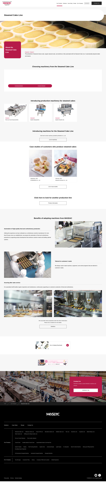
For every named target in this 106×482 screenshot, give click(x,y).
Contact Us (96, 3)
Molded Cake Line (60, 432)
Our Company (79, 3)
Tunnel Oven (17, 443)
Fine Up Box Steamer (31, 438)
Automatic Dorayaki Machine (37, 454)
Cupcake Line (82, 432)
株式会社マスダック (53, 415)
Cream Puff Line (39, 432)
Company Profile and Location (43, 460)
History (33, 460)
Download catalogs (18, 478)
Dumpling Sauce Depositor (20, 449)
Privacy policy (6, 478)
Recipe (74, 3)
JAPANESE (86, 3)
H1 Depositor (66, 447)
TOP (5, 404)
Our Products (58, 3)
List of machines (53, 139)
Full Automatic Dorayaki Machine (22, 454)
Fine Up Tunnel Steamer (20, 438)
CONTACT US (85, 391)
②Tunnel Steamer (41, 85)
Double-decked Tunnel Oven (28, 443)
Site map (12, 478)
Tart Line (67, 432)
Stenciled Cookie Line (49, 432)
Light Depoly (58, 447)
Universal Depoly (50, 447)
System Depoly (18, 447)
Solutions (64, 3)
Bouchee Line (74, 432)
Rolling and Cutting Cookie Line (30, 434)
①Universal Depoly (19, 85)
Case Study (69, 3)
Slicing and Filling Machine (88, 447)
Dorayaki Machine (48, 454)
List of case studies (53, 186)
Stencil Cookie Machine (76, 447)
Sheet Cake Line (18, 434)
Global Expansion (55, 460)
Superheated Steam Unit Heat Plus (43, 443)
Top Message (18, 460)
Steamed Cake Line (19, 432)
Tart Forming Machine (33, 447)
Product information (53, 203)
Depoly (24, 447)
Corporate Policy (26, 460)
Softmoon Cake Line (29, 432)
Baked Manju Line (91, 432)
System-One (42, 447)
